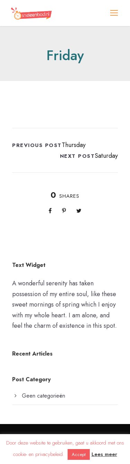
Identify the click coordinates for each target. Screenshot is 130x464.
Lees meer (104, 454)
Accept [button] (79, 454)
